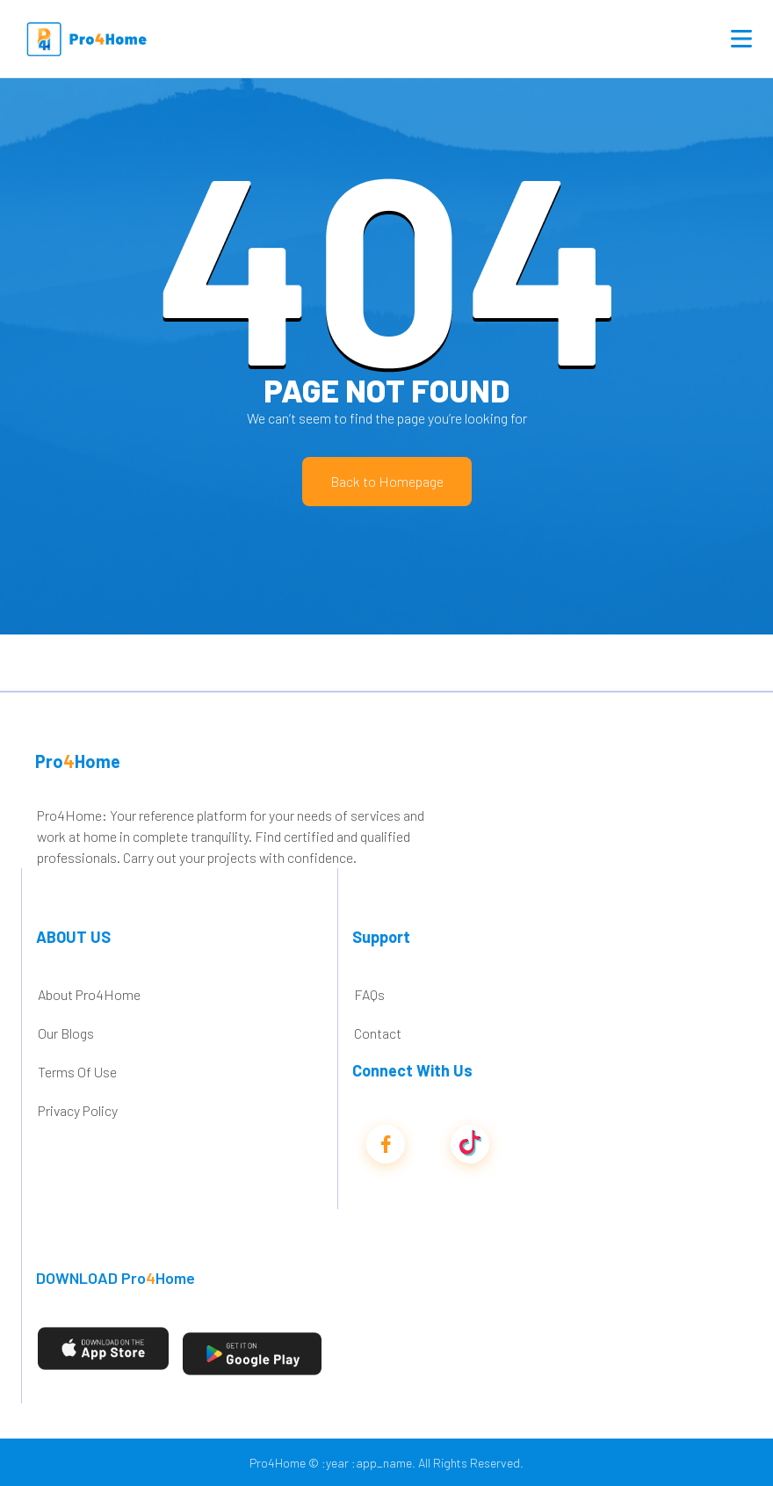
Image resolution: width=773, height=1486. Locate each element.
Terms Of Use (77, 1071)
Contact (377, 1033)
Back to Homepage (387, 481)
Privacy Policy (78, 1110)
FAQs (369, 994)
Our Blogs (66, 1033)
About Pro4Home (89, 994)
